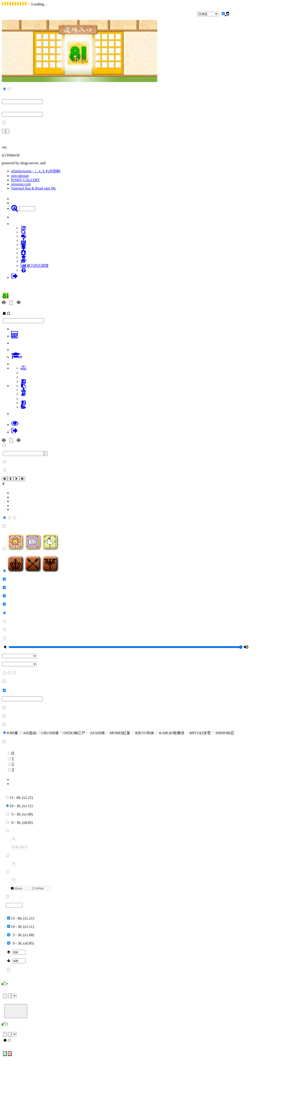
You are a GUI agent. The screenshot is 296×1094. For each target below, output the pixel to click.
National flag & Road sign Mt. (33, 188)
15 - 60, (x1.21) (19, 798)
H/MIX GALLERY (25, 180)
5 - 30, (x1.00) (19, 814)
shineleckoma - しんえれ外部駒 (35, 171)
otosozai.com (21, 184)
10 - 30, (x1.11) (19, 806)
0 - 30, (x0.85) (19, 823)
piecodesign (20, 176)
